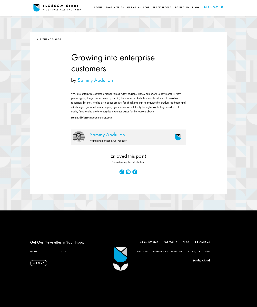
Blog (186, 242)
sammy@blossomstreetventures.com (91, 117)
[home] (57, 8)
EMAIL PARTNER (214, 7)
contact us (202, 242)
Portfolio (171, 242)
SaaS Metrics (149, 242)
